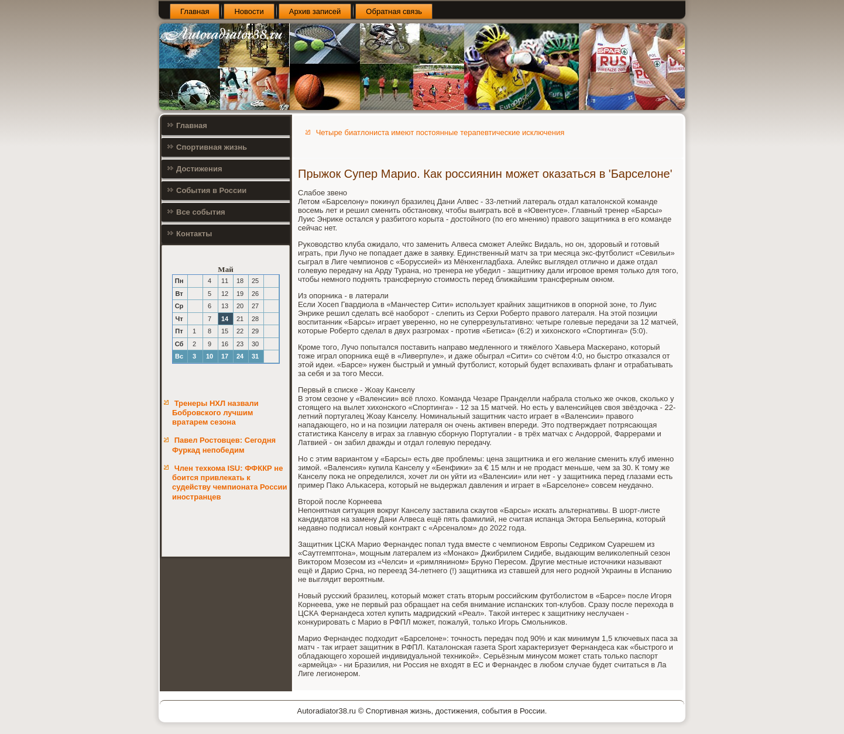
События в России (211, 190)
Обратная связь (394, 11)
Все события (200, 212)
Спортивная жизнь (211, 147)
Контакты (194, 233)
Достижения (199, 168)
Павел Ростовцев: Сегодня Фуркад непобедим (224, 445)
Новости (248, 11)
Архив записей (315, 11)
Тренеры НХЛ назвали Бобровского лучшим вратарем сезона (215, 413)
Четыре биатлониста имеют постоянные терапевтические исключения (440, 132)
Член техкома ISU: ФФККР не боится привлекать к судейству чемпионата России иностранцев (229, 482)
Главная (194, 11)
